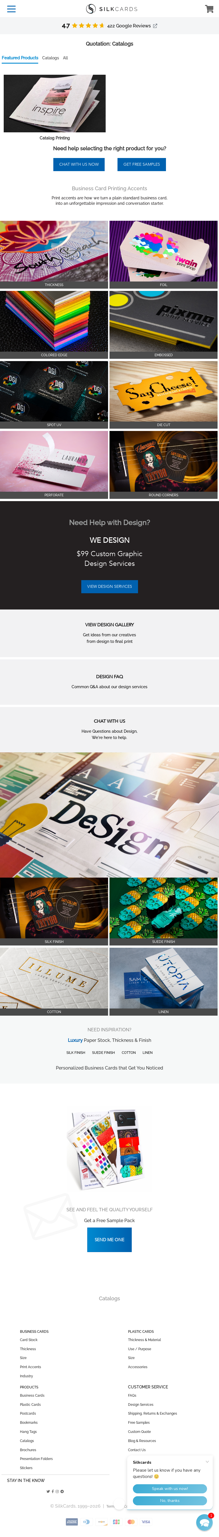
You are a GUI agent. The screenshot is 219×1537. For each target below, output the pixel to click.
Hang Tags (28, 1432)
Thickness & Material (144, 1340)
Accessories (137, 1367)
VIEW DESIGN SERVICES (109, 586)
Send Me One (109, 1240)
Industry (26, 1376)
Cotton (129, 1053)
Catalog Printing (55, 138)
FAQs (132, 1396)
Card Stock (28, 1340)
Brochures (28, 1450)
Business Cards (32, 1396)
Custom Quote (139, 1432)
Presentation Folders (36, 1459)
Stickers (26, 1468)
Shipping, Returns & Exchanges (152, 1414)
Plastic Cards (30, 1405)
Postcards (28, 1414)
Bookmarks (29, 1423)
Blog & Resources (142, 1441)
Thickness (28, 1349)
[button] (204, 1522)
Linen (148, 1053)
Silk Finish (75, 1053)
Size (23, 1358)
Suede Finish (103, 1053)
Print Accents (30, 1367)
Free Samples (139, 1423)
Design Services (140, 1405)
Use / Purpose (139, 1349)
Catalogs (27, 1441)
